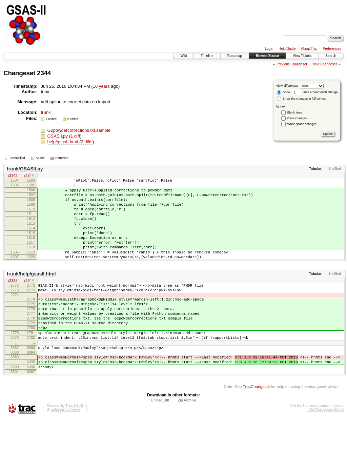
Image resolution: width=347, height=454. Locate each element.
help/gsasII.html (63, 141)
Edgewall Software (66, 445)
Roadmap (234, 56)
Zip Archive (187, 436)
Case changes (297, 118)
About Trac (309, 48)
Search (330, 56)
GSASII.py (58, 136)
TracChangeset (256, 422)
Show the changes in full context (302, 98)
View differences (287, 85)
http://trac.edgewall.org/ (326, 445)
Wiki (183, 56)
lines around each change (315, 92)
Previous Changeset (292, 64)
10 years (101, 86)
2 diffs (86, 141)
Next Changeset (324, 64)
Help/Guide (287, 48)
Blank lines (294, 112)
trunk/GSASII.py (25, 168)
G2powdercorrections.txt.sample (78, 130)
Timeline (207, 56)
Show (283, 92)
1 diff (75, 136)
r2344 (29, 176)
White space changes (302, 124)
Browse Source (267, 56)
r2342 (12, 176)
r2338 (12, 299)
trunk (46, 112)
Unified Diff (160, 436)
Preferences (332, 48)
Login (269, 48)
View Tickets (302, 56)
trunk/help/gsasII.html (31, 292)
